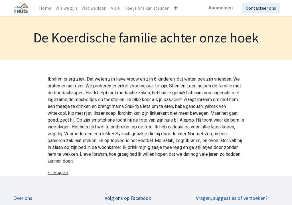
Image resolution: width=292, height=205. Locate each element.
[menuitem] (46, 8)
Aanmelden (219, 7)
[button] (177, 8)
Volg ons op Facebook (128, 198)
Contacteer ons (260, 8)
